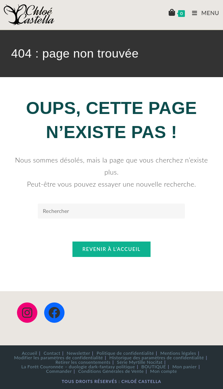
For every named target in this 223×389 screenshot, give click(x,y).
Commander (59, 371)
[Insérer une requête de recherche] (111, 211)
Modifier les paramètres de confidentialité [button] (58, 357)
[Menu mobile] (202, 12)
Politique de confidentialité (125, 353)
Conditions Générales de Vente (111, 371)
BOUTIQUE (153, 366)
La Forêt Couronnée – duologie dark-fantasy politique (78, 366)
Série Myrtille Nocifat (140, 362)
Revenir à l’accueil (111, 249)
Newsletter (78, 353)
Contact (52, 353)
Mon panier (184, 366)
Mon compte (163, 371)
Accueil (29, 353)
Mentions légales (178, 353)
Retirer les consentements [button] (83, 362)
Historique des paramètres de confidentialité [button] (156, 357)
